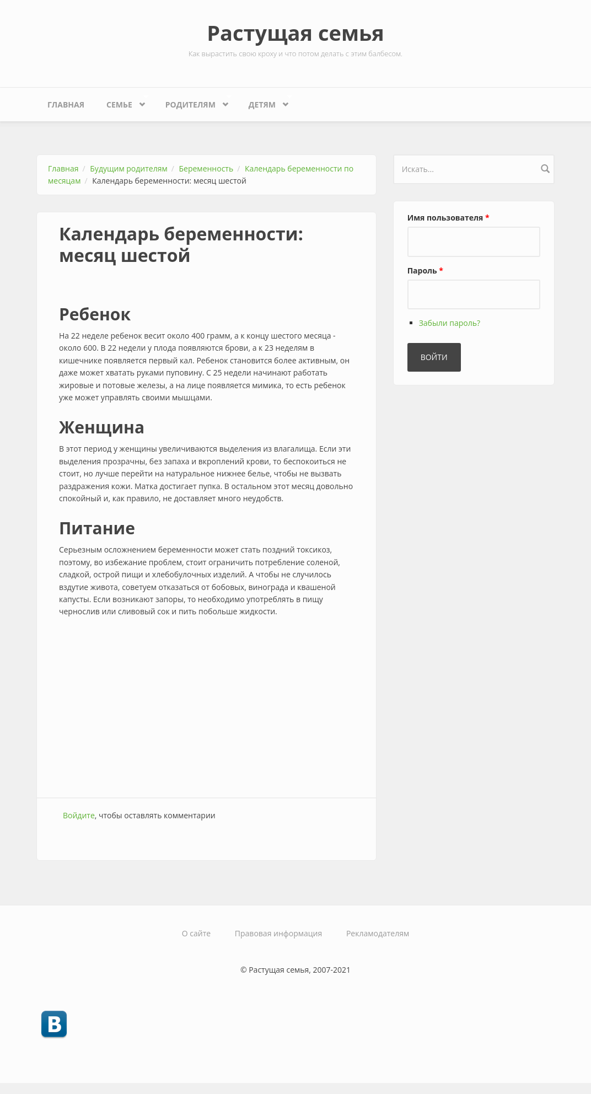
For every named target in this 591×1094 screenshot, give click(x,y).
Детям (265, 102)
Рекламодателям (377, 933)
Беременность (206, 168)
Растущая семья (295, 32)
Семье (121, 102)
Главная (65, 104)
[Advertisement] (206, 709)
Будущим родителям (128, 168)
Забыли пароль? (449, 323)
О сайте (196, 933)
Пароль (425, 270)
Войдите (79, 815)
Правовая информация (278, 933)
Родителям (193, 102)
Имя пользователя (448, 217)
